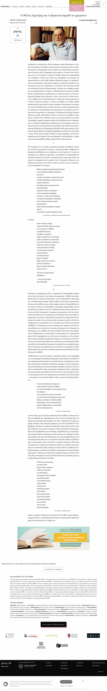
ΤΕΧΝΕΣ (34, 6)
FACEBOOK (48, 662)
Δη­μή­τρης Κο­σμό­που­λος (45, 611)
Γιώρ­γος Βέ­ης (18, 605)
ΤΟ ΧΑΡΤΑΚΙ (41, 6)
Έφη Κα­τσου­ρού (78, 609)
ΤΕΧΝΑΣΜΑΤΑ (48, 6)
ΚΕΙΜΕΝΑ (28, 6)
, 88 (6, 663)
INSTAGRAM (49, 665)
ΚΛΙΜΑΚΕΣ (21, 6)
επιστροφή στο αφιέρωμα (53, 569)
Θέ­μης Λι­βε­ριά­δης (67, 611)
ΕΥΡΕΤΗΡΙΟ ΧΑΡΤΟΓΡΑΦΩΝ (93, 6)
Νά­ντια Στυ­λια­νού (76, 615)
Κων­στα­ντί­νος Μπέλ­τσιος (49, 613)
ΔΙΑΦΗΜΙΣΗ (64, 665)
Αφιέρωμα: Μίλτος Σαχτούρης (18, 22)
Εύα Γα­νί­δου (54, 605)
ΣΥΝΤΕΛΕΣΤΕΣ (80, 662)
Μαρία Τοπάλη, (28, 564)
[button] (5, 684)
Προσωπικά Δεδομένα (98, 662)
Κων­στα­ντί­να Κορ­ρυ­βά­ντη (22, 611)
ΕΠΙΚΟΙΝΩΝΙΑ (96, 5)
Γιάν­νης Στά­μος (40, 615)
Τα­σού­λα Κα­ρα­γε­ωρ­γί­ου (46, 609)
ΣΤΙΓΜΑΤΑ (15, 6)
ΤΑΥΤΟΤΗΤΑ (79, 665)
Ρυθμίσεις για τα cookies (66, 685)
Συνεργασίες (64, 662)
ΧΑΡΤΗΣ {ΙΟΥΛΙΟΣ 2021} (18, 20)
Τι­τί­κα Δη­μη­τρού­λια (70, 607)
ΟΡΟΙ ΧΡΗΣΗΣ (96, 665)
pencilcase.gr (100, 671)
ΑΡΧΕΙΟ (98, 3)
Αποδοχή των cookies (66, 681)
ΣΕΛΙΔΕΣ (97, 1)
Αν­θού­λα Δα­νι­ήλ (41, 607)
